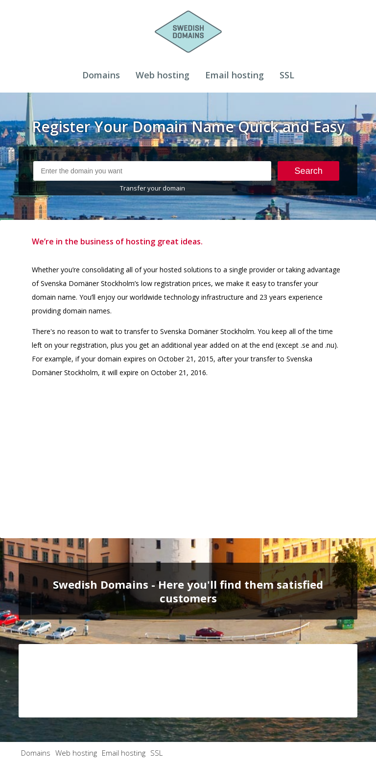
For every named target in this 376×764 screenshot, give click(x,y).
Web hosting (162, 75)
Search (309, 171)
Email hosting (234, 75)
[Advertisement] (188, 455)
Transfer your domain (152, 188)
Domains (101, 75)
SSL (287, 75)
